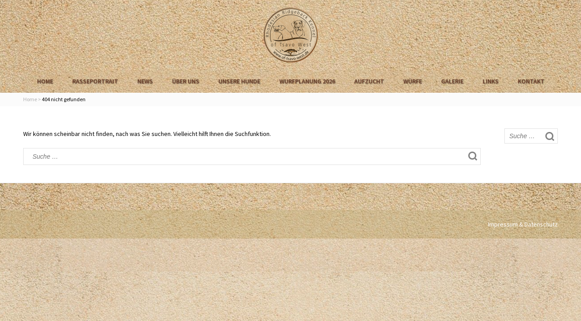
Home (45, 81)
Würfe (412, 81)
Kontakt (531, 81)
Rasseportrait (95, 81)
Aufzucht (369, 81)
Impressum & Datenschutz (523, 224)
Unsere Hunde (239, 81)
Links (491, 81)
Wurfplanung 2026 (307, 81)
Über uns (185, 81)
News (145, 81)
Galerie (452, 81)
